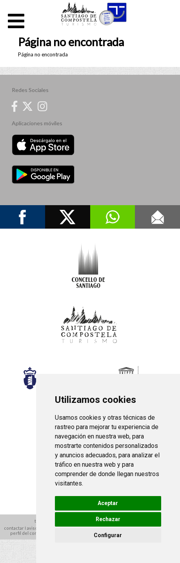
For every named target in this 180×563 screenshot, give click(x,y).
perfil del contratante (32, 533)
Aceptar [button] (108, 503)
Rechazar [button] (108, 519)
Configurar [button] (108, 535)
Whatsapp (112, 217)
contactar (14, 528)
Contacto (157, 217)
